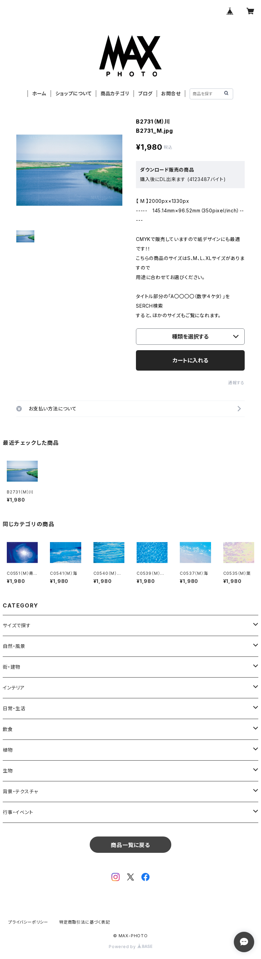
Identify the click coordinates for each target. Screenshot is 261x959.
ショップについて (73, 93)
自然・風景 (14, 646)
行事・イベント (18, 812)
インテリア (14, 687)
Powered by (130, 946)
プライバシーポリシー (28, 922)
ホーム (39, 93)
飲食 (8, 729)
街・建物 (11, 667)
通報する (236, 382)
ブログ (145, 93)
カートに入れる (190, 360)
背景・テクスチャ (20, 791)
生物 (8, 771)
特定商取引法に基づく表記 (84, 922)
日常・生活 (14, 708)
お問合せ (171, 93)
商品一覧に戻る (130, 845)
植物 (8, 750)
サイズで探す (17, 625)
